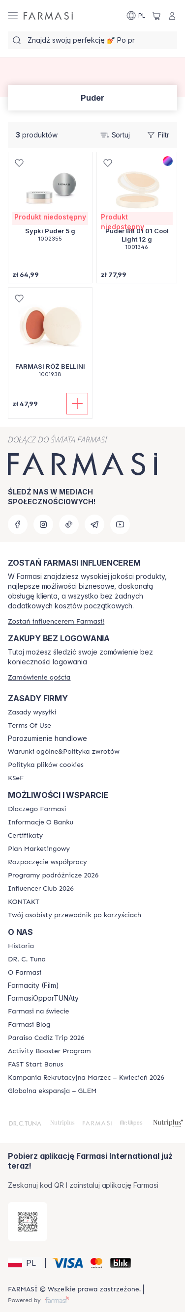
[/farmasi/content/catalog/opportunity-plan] (39, 849)
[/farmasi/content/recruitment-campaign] (86, 1078)
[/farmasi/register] (56, 621)
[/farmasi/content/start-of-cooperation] (47, 862)
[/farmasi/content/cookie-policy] (46, 765)
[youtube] (120, 524)
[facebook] (18, 524)
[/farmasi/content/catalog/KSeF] (16, 778)
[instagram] (43, 524)
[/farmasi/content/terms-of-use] (29, 726)
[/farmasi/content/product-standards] (25, 836)
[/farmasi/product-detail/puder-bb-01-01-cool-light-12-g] (137, 206)
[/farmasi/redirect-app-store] (27, 1221)
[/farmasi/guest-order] (39, 677)
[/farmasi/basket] (156, 16)
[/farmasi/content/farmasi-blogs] (29, 1025)
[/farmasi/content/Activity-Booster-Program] (49, 1051)
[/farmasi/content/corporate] (38, 1011)
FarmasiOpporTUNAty (43, 998)
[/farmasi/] (48, 16)
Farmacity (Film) (33, 985)
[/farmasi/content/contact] (23, 902)
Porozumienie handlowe (47, 738)
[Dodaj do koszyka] (77, 403)
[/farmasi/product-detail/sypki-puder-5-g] (50, 202)
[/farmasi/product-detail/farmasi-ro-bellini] (50, 338)
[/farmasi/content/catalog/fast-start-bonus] (35, 1064)
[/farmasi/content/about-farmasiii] (24, 973)
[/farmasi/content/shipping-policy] (32, 712)
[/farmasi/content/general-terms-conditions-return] (64, 752)
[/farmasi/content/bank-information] (40, 822)
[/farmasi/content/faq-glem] (52, 1091)
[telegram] (94, 524)
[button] (25, 1263)
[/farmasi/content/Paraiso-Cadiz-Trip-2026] (46, 1038)
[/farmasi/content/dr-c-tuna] (27, 959)
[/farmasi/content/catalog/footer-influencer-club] (41, 889)
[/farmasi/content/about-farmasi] (37, 809)
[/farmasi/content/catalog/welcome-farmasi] (74, 915)
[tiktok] (69, 524)
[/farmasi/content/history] (21, 946)
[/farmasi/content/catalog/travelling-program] (53, 875)
